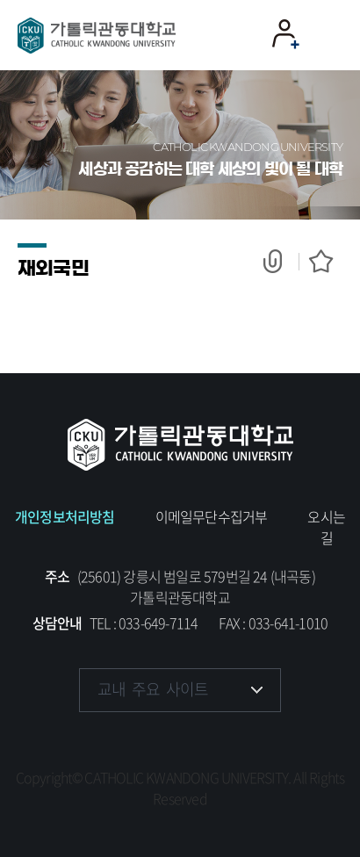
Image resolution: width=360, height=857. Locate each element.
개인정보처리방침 (65, 516)
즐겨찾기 (316, 261)
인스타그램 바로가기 (151, 743)
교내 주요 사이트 (152, 689)
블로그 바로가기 (265, 743)
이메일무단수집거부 (211, 516)
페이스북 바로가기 (94, 743)
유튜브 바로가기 (208, 743)
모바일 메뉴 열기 (328, 35)
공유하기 (281, 261)
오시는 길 (326, 527)
